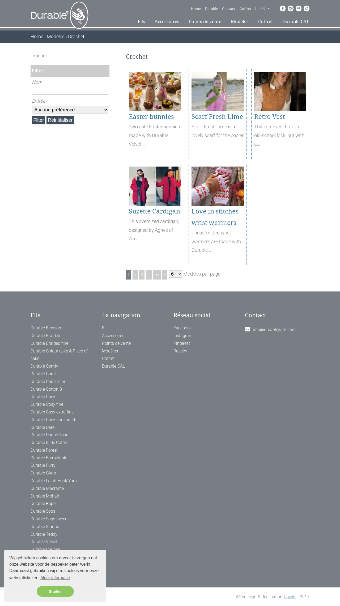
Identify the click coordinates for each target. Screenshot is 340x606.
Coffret (245, 9)
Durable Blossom (46, 327)
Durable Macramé (47, 488)
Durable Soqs (43, 511)
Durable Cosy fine (47, 404)
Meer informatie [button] (55, 578)
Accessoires (167, 21)
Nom (37, 82)
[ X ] (105, 55)
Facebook (182, 327)
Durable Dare (42, 427)
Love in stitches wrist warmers (215, 217)
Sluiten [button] (55, 591)
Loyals (290, 596)
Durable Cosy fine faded (53, 419)
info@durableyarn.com (274, 329)
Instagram (183, 335)
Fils (141, 21)
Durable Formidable (49, 457)
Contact (228, 9)
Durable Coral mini (48, 381)
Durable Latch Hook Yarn (54, 480)
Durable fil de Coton (49, 442)
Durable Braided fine (49, 343)
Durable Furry (43, 465)
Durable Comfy (44, 366)
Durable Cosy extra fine (52, 412)
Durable (211, 9)
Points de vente (205, 21)
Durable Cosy (43, 396)
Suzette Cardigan (154, 211)
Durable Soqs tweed (49, 518)
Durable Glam (43, 473)
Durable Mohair (45, 496)
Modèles (240, 21)
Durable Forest (44, 450)
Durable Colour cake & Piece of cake (59, 354)
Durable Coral (43, 373)
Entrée (38, 101)
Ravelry (180, 351)
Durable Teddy (44, 534)
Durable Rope (43, 503)
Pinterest (181, 343)
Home (196, 9)
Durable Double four (49, 434)
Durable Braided (45, 335)
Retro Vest (269, 116)
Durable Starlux (45, 526)
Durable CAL (295, 21)
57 (157, 274)
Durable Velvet (44, 541)
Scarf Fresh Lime (217, 116)
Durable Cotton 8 (46, 389)
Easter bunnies (151, 116)
